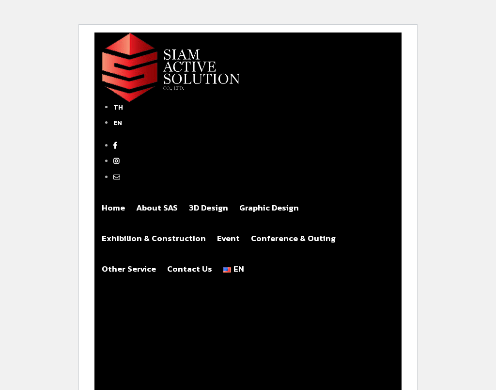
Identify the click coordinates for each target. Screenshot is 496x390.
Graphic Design (269, 207)
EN (117, 123)
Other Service (129, 268)
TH (118, 107)
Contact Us (189, 268)
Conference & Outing (293, 238)
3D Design (208, 207)
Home (113, 207)
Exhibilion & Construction (154, 238)
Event (228, 238)
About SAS (157, 207)
